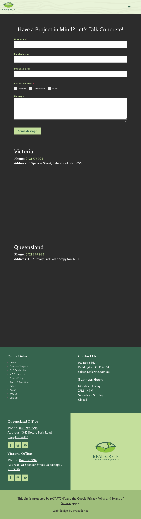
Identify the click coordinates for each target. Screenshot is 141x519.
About (13, 389)
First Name (20, 39)
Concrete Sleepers (19, 366)
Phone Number (22, 69)
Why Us (13, 393)
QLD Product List (18, 370)
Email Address (22, 54)
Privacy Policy (16, 378)
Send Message (27, 131)
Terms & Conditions (19, 382)
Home (13, 362)
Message (19, 96)
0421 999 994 (35, 254)
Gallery (13, 386)
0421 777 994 (34, 158)
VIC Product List (17, 374)
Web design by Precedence (70, 510)
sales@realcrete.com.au (94, 372)
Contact (13, 397)
